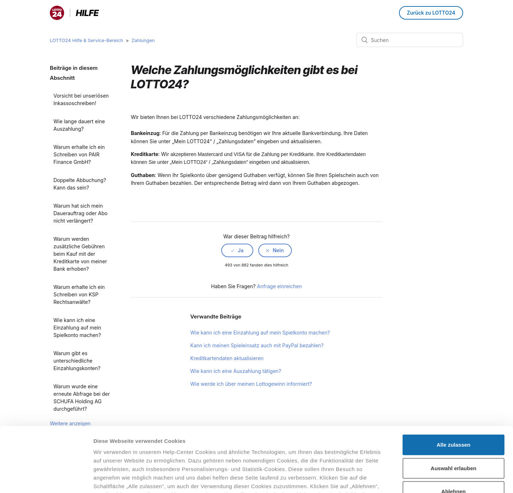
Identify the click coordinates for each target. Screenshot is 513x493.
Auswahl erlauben (453, 407)
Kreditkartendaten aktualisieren (227, 358)
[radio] (237, 250)
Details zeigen (379, 479)
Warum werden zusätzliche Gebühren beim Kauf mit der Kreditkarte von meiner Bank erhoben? (80, 254)
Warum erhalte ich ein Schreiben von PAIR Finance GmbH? (79, 154)
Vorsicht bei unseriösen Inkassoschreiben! (81, 99)
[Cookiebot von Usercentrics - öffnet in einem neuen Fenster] (46, 479)
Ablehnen (453, 431)
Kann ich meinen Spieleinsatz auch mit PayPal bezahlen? (256, 345)
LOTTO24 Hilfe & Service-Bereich (86, 40)
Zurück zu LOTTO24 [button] (431, 13)
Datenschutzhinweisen (124, 451)
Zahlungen (143, 40)
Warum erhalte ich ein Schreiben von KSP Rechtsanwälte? (79, 294)
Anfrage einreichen (279, 286)
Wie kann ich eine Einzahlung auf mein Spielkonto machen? (77, 327)
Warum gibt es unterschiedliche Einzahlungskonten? (76, 360)
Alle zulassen (453, 384)
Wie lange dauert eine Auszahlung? (79, 125)
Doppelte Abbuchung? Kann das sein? (79, 184)
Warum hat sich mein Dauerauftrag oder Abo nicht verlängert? (80, 213)
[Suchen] (409, 40)
